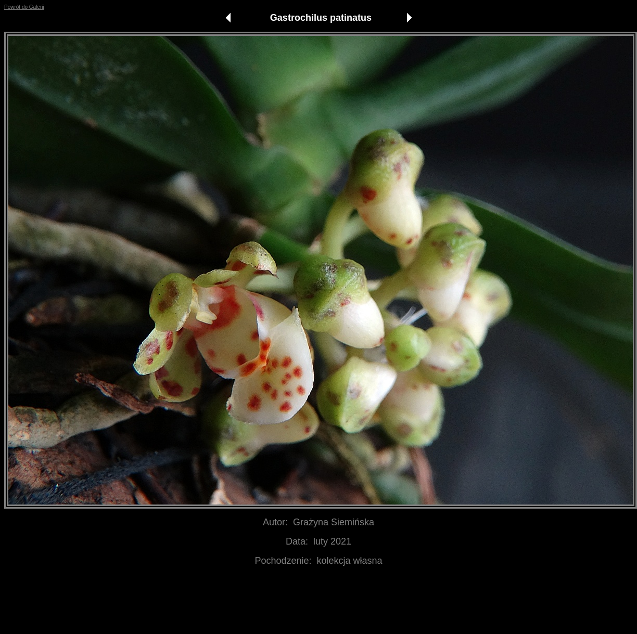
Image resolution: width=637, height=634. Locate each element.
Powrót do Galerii (24, 7)
